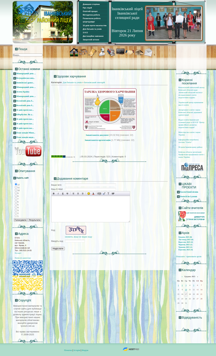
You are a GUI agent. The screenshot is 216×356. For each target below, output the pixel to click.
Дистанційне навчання (93, 36)
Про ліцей (87, 8)
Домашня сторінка (91, 4)
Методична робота (91, 15)
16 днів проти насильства (94, 25)
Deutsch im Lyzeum (188, 196)
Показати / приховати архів (188, 256)
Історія (77, 350)
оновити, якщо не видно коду (78, 236)
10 (186, 290)
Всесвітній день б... (25, 101)
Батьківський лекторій (94, 82)
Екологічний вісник (189, 192)
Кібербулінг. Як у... (24, 114)
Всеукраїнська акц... (25, 78)
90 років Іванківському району (190, 147)
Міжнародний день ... (26, 73)
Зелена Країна (22, 92)
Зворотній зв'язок (91, 40)
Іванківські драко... (25, 82)
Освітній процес (90, 11)
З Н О (85, 33)
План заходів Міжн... (25, 133)
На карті (18, 253)
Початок (68, 350)
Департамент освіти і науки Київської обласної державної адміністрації (190, 112)
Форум (85, 350)
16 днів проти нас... (25, 110)
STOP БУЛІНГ (89, 22)
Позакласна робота (92, 18)
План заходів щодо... (25, 137)
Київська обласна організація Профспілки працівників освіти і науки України (191, 154)
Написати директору (23, 258)
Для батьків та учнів (92, 29)
